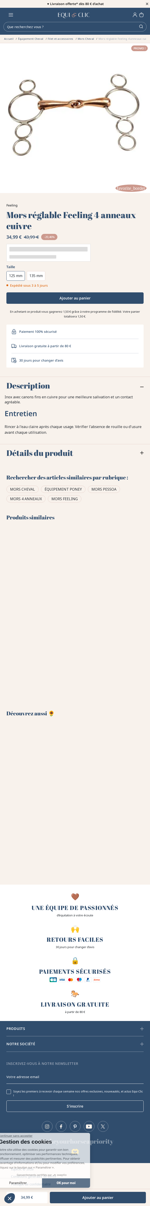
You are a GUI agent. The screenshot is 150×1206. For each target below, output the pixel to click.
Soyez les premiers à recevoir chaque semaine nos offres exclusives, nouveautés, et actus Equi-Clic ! (78, 1094)
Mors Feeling (64, 498)
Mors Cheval (22, 489)
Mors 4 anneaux (26, 498)
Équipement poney (63, 489)
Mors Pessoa (103, 489)
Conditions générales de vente (33, 1176)
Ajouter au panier (75, 298)
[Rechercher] (75, 27)
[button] (9, 1198)
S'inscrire (75, 1106)
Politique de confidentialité (31, 1184)
